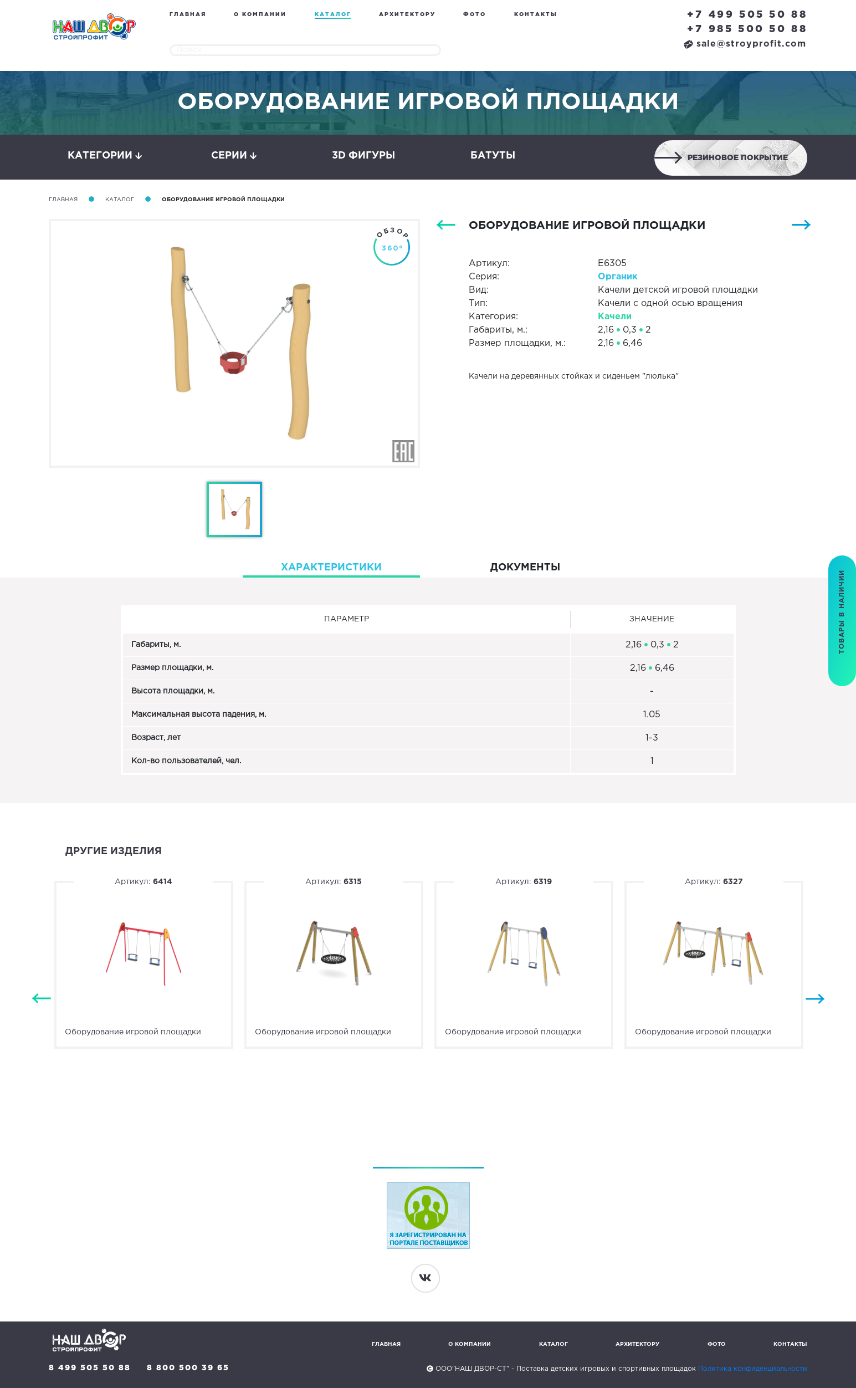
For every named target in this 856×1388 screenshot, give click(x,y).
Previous (41, 999)
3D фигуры (363, 155)
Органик (618, 277)
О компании (260, 14)
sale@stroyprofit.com (745, 44)
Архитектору (407, 14)
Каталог (333, 14)
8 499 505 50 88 (90, 1368)
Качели (615, 317)
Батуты (492, 155)
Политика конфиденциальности (752, 1369)
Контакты (535, 14)
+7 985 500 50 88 (747, 29)
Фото (474, 14)
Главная (188, 14)
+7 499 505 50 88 (747, 15)
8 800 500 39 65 (188, 1368)
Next (815, 999)
